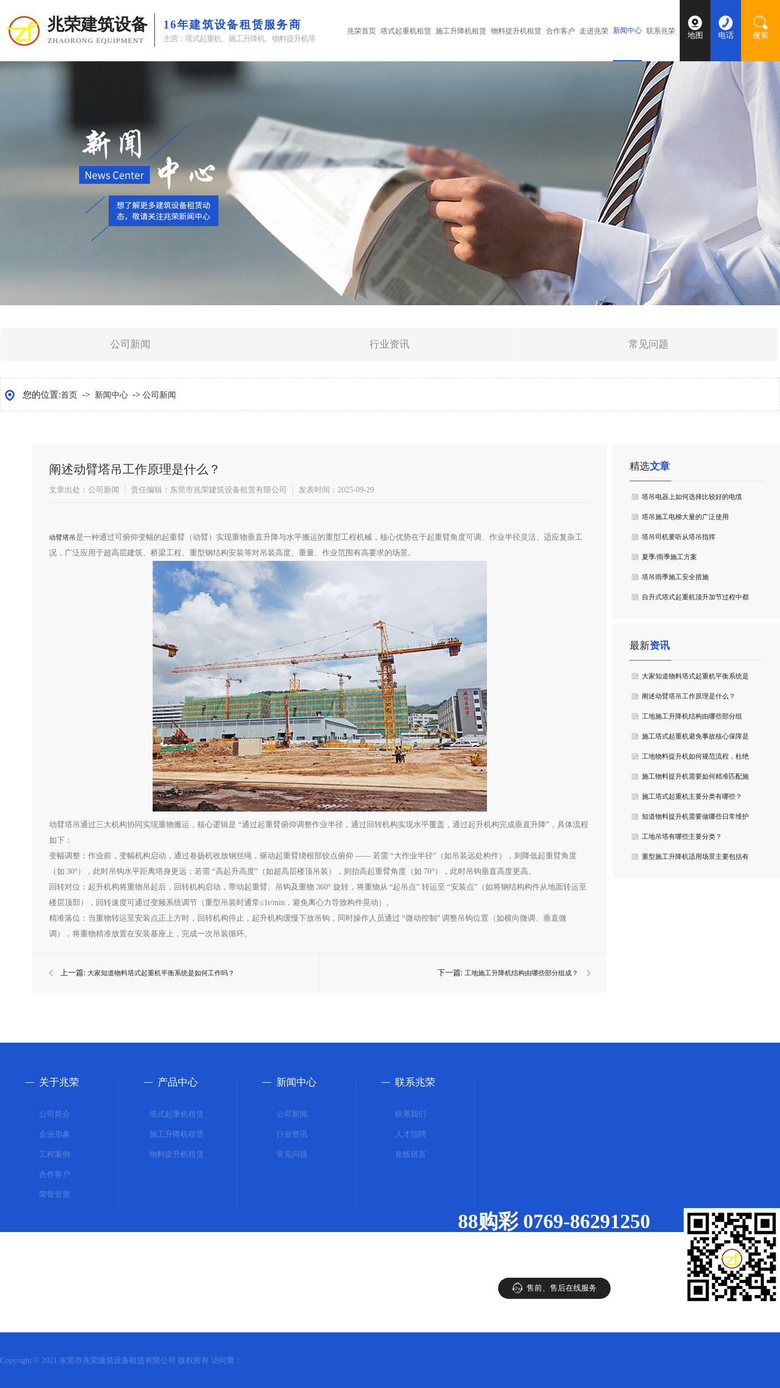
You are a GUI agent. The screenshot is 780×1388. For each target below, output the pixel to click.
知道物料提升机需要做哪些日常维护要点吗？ (695, 820)
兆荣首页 (361, 31)
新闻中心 (627, 30)
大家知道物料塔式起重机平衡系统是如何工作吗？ (161, 973)
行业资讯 (389, 344)
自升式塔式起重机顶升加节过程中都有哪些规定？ (695, 600)
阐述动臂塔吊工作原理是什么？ (688, 696)
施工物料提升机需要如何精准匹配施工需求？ (695, 779)
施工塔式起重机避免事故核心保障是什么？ (695, 739)
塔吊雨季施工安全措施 (675, 577)
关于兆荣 (59, 1082)
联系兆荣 (660, 31)
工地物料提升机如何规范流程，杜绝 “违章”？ (695, 759)
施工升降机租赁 (461, 31)
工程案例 (54, 1154)
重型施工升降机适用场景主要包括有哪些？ (695, 860)
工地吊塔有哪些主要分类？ (682, 836)
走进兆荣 (593, 31)
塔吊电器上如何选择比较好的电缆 (692, 497)
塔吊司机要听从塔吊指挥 (678, 537)
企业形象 (54, 1134)
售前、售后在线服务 (561, 1288)
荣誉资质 (54, 1194)
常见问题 (648, 344)
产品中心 (178, 1082)
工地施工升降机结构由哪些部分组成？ (521, 973)
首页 (69, 394)
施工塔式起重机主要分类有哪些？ (692, 796)
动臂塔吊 (62, 537)
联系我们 (410, 1114)
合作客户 (560, 31)
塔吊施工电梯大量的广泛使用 (685, 517)
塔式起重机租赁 (406, 31)
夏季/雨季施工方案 (669, 557)
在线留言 (410, 1154)
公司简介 (54, 1114)
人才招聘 (410, 1134)
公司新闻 (130, 344)
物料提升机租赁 (516, 31)
